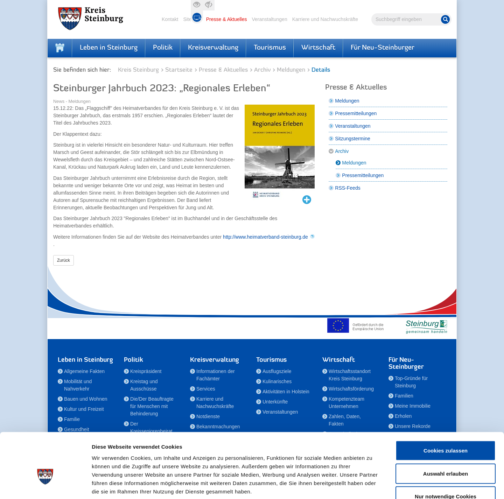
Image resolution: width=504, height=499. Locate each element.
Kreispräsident (146, 371)
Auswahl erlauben (445, 430)
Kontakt (170, 19)
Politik (163, 47)
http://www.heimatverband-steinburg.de (265, 237)
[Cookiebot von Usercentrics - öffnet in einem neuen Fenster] (45, 485)
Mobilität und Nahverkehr (78, 385)
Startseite (178, 70)
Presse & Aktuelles (226, 19)
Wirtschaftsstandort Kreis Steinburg (350, 374)
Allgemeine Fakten (84, 371)
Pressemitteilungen (356, 113)
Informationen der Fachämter (215, 374)
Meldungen (291, 70)
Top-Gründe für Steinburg (411, 381)
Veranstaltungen (269, 19)
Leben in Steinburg (109, 47)
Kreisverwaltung (213, 47)
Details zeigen (372, 485)
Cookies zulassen (446, 407)
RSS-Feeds (347, 188)
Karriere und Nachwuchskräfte (325, 19)
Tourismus (270, 47)
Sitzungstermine (352, 138)
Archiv (262, 70)
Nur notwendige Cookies (445, 453)
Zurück (63, 260)
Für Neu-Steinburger (382, 47)
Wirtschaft (318, 47)
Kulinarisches (277, 381)
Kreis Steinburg (138, 70)
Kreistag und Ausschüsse (144, 385)
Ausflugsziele (277, 371)
